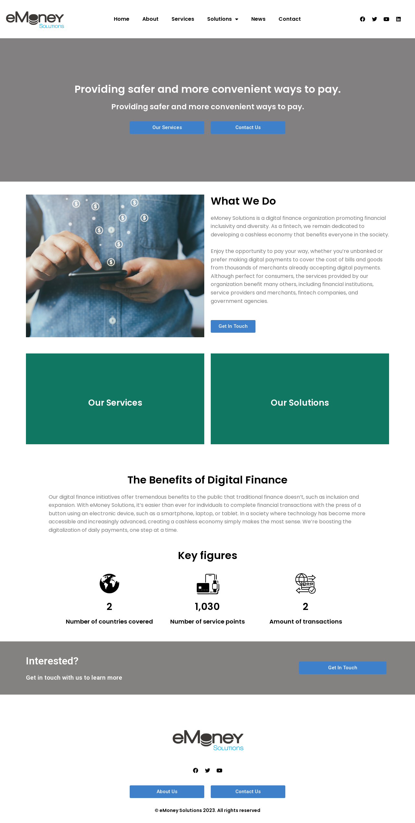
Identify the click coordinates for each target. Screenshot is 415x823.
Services (183, 19)
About (150, 19)
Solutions (222, 19)
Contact (290, 19)
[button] (167, 127)
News (258, 19)
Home (121, 19)
